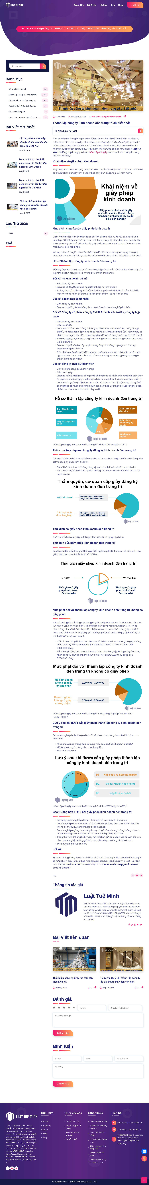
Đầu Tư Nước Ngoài (28, 112)
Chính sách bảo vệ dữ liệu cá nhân (98, 1161)
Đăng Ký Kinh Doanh (28, 89)
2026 (28, 233)
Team (45, 1129)
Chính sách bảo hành (97, 1154)
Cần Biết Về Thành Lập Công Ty (28, 100)
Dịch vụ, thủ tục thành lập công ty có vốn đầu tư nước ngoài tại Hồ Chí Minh (33, 184)
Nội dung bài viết (66, 131)
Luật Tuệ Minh (74, 1182)
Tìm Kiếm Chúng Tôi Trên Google (106, 116)
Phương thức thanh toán (98, 1140)
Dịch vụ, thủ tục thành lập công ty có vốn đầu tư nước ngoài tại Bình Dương (33, 163)
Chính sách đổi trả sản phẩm (98, 1147)
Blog (45, 1133)
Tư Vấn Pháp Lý (72, 1121)
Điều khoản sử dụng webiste (98, 1127)
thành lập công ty (98, 152)
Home (25, 28)
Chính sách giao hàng (97, 1133)
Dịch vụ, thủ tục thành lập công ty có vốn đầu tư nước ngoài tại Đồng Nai (33, 142)
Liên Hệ (135, 5)
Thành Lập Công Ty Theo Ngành (48, 28)
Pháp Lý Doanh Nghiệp (72, 1133)
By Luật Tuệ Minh (77, 116)
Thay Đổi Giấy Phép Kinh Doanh (28, 106)
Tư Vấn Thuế (71, 1139)
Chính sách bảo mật (98, 1121)
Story (45, 1137)
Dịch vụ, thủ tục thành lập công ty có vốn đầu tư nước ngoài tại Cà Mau (34, 205)
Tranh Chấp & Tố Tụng (73, 1127)
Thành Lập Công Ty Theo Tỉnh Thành (28, 117)
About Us (47, 1125)
